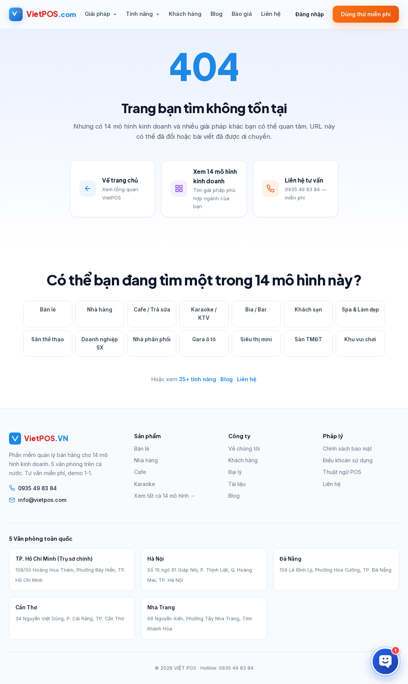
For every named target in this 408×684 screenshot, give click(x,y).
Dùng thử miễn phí (366, 14)
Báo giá (242, 14)
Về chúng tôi (244, 448)
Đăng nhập (309, 14)
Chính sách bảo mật (347, 448)
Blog (217, 14)
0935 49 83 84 (236, 668)
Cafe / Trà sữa (152, 310)
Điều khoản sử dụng (348, 460)
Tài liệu (237, 484)
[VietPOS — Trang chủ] (42, 14)
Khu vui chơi (360, 339)
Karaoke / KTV (204, 314)
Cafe (140, 472)
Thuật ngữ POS (342, 472)
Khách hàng (185, 14)
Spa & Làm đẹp (360, 310)
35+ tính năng (197, 379)
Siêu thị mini (256, 339)
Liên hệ (271, 14)
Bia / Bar (256, 310)
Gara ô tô (204, 339)
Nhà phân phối (152, 339)
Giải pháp (101, 14)
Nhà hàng (99, 310)
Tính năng (143, 14)
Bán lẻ (48, 310)
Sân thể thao (47, 339)
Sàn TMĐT (308, 339)
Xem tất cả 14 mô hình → (165, 495)
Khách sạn (308, 310)
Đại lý (235, 472)
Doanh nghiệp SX (99, 343)
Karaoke (144, 484)
